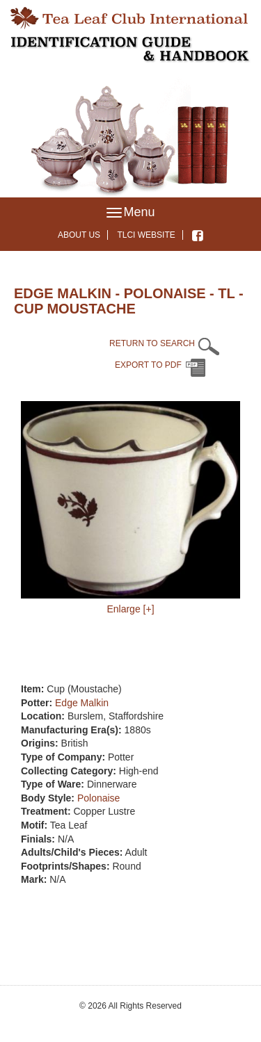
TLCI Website (146, 235)
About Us (79, 235)
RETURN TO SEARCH (152, 343)
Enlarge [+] (130, 608)
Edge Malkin (82, 702)
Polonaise (98, 798)
